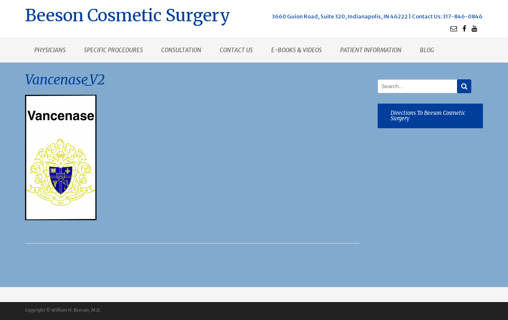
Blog (427, 50)
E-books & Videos (296, 50)
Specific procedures (113, 50)
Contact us (236, 50)
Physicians (50, 50)
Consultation (181, 50)
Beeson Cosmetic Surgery (127, 14)
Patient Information (370, 50)
